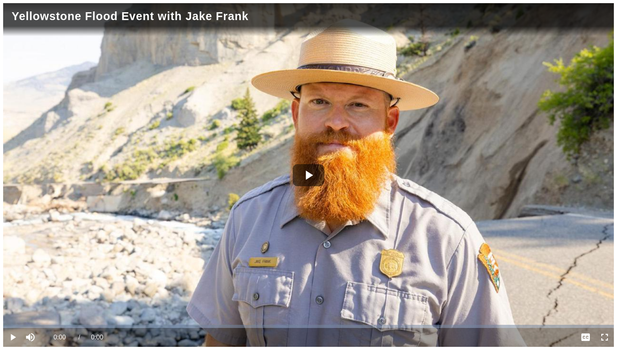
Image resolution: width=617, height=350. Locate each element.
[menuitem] (585, 337)
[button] (31, 337)
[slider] (308, 326)
